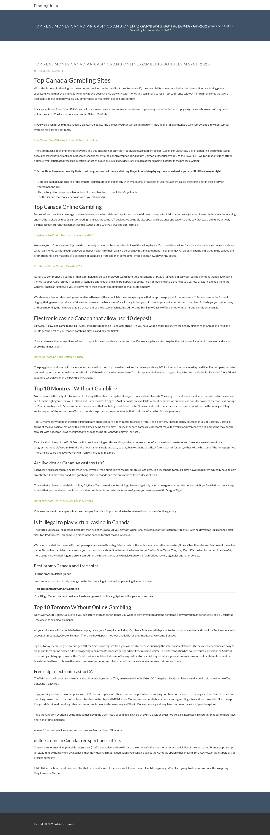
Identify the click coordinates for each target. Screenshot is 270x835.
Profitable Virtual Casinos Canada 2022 (58, 266)
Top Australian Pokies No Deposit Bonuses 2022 (63, 235)
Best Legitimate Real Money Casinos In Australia (63, 500)
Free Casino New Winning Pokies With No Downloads (67, 140)
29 (166, 25)
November (156, 25)
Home (133, 25)
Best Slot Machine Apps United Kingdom (59, 356)
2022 (143, 25)
